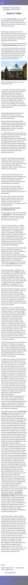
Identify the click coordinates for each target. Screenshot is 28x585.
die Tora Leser (11, 32)
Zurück (3, 565)
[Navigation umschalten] (2, 3)
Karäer (3, 22)
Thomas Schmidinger (10, 572)
